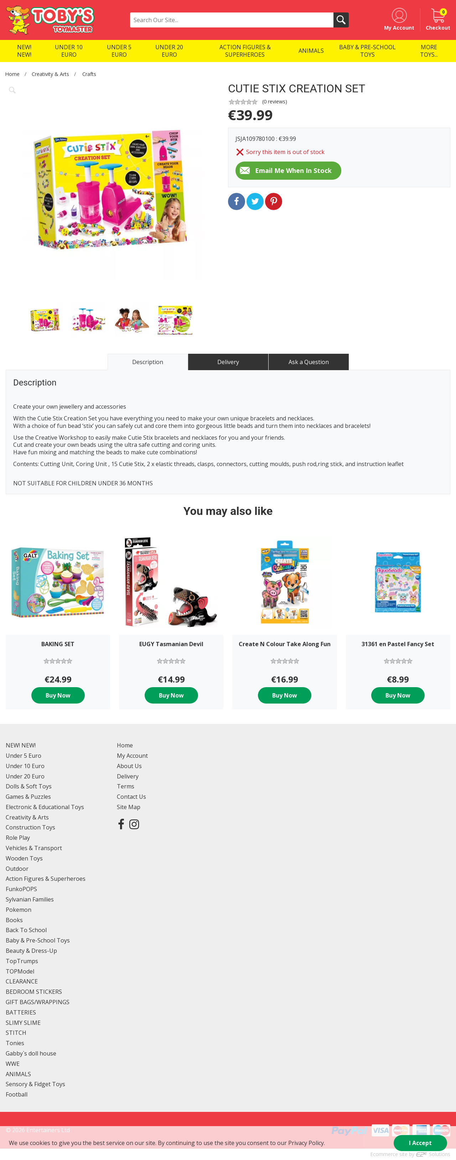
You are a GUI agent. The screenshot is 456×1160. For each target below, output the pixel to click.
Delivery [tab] (228, 362)
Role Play (18, 838)
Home (12, 74)
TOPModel (20, 971)
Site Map (128, 807)
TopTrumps (22, 961)
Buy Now (58, 695)
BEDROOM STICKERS (34, 992)
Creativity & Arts (50, 74)
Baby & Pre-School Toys (38, 940)
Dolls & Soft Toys (29, 786)
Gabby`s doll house (31, 1053)
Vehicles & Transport (34, 848)
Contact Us (131, 797)
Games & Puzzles (28, 797)
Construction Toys (30, 827)
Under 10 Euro (25, 766)
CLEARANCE (22, 981)
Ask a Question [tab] (309, 362)
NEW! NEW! (21, 745)
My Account (132, 756)
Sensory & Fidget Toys (35, 1084)
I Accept (420, 1143)
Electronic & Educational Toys (45, 807)
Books (14, 920)
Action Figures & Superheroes (46, 879)
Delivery (128, 776)
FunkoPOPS (21, 889)
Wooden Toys (24, 858)
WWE (13, 1064)
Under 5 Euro (23, 756)
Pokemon (18, 910)
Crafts (89, 74)
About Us (129, 766)
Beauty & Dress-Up (31, 951)
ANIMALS (18, 1074)
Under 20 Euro (25, 776)
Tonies (15, 1043)
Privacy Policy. (306, 1143)
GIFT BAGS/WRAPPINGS (37, 1002)
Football (16, 1094)
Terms (125, 786)
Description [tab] (147, 362)
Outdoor (17, 869)
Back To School (26, 930)
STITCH (16, 1033)
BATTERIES (21, 1012)
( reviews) (274, 101)
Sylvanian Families (30, 899)
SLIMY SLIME (23, 1023)
